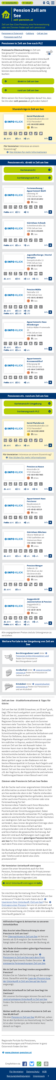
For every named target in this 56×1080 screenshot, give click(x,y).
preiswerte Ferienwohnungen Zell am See (24, 963)
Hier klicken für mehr (28, 152)
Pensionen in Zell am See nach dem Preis (24, 957)
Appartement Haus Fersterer (36, 500)
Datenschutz (32, 1071)
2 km (34, 269)
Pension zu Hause (35, 466)
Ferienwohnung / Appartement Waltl (36, 189)
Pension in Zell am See (22, 1017)
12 (28, 202)
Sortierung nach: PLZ (34, 177)
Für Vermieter (16, 1071)
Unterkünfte (10, 2)
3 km (34, 202)
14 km (35, 546)
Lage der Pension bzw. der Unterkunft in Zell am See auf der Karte (26, 980)
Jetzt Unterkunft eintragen (23, 883)
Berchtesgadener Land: (27, 653)
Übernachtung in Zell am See (22, 936)
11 (28, 613)
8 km (34, 127)
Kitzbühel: (21, 684)
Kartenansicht (35, 169)
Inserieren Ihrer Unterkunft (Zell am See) (22, 901)
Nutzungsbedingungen (18, 1075)
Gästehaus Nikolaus (36, 532)
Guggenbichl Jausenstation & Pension (39, 600)
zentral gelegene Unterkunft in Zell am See (25, 999)
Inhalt (27, 2)
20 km (35, 478)
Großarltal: (21, 670)
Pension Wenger (35, 565)
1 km (34, 234)
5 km (34, 301)
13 (28, 478)
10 (28, 127)
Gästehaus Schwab (36, 223)
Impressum (39, 1075)
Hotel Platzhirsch (35, 116)
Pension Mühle (34, 289)
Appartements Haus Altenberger (37, 323)
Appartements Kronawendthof (35, 360)
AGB (44, 1071)
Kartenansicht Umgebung (32, 403)
